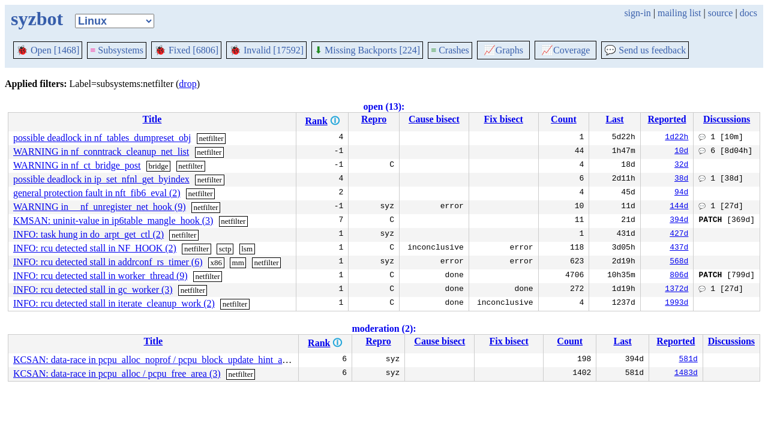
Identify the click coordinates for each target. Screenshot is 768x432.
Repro (373, 119)
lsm (247, 248)
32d (681, 165)
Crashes (450, 50)
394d (679, 220)
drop (187, 84)
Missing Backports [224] (367, 50)
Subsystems (116, 50)
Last (614, 119)
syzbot (37, 18)
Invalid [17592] (266, 50)
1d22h (676, 138)
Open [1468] (47, 50)
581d (688, 360)
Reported (667, 119)
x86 (216, 262)
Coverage (565, 50)
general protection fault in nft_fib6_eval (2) (97, 193)
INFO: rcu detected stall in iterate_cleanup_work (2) (114, 303)
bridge (158, 165)
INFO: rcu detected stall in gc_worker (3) (93, 289)
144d (679, 207)
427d (679, 234)
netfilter (211, 138)
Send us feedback (645, 50)
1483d (686, 373)
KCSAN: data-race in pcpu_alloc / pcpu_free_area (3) (117, 373)
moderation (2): (384, 328)
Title (152, 119)
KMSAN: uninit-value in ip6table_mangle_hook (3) (113, 220)
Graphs (503, 50)
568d (679, 262)
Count (564, 119)
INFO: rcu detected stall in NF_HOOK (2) (94, 248)
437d (679, 248)
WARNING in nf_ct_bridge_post (76, 165)
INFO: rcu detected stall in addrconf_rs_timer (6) (107, 262)
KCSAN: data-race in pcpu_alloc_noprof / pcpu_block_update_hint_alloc (154, 360)
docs (748, 13)
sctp (225, 248)
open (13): (384, 106)
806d (679, 276)
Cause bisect (434, 119)
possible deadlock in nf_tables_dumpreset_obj (102, 138)
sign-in (637, 13)
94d (681, 193)
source (720, 13)
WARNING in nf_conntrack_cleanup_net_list (101, 151)
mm (238, 262)
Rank (316, 121)
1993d (676, 303)
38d (681, 179)
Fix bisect (503, 119)
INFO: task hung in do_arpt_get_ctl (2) (88, 234)
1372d (676, 289)
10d (681, 151)
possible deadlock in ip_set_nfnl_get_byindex (101, 179)
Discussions (726, 119)
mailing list (679, 13)
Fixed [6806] (186, 50)
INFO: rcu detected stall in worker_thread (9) (100, 276)
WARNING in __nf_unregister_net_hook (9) (99, 207)
